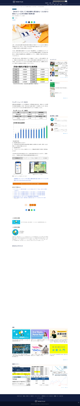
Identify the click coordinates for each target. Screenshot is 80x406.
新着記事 (47, 2)
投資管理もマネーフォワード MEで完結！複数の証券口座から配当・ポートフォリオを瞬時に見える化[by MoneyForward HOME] (31, 179)
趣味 (61, 4)
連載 (50, 2)
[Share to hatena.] (34, 22)
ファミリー (65, 4)
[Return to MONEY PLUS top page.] (18, 2)
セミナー (57, 2)
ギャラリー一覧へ (64, 387)
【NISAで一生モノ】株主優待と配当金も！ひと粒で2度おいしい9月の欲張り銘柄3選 (29, 193)
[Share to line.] (31, 22)
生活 (48, 4)
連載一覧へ (65, 359)
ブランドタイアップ (63, 2)
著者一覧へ (65, 133)
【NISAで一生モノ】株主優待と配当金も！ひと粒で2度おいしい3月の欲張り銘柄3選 (29, 192)
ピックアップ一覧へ (63, 77)
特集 (53, 2)
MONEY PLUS (14, 6)
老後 (55, 4)
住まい (58, 4)
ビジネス (51, 4)
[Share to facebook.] (26, 22)
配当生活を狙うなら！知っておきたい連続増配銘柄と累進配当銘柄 (26, 196)
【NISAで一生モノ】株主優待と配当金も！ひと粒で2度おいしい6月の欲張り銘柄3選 (29, 194)
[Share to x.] (29, 22)
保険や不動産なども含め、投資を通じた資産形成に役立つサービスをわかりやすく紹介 (30, 197)
